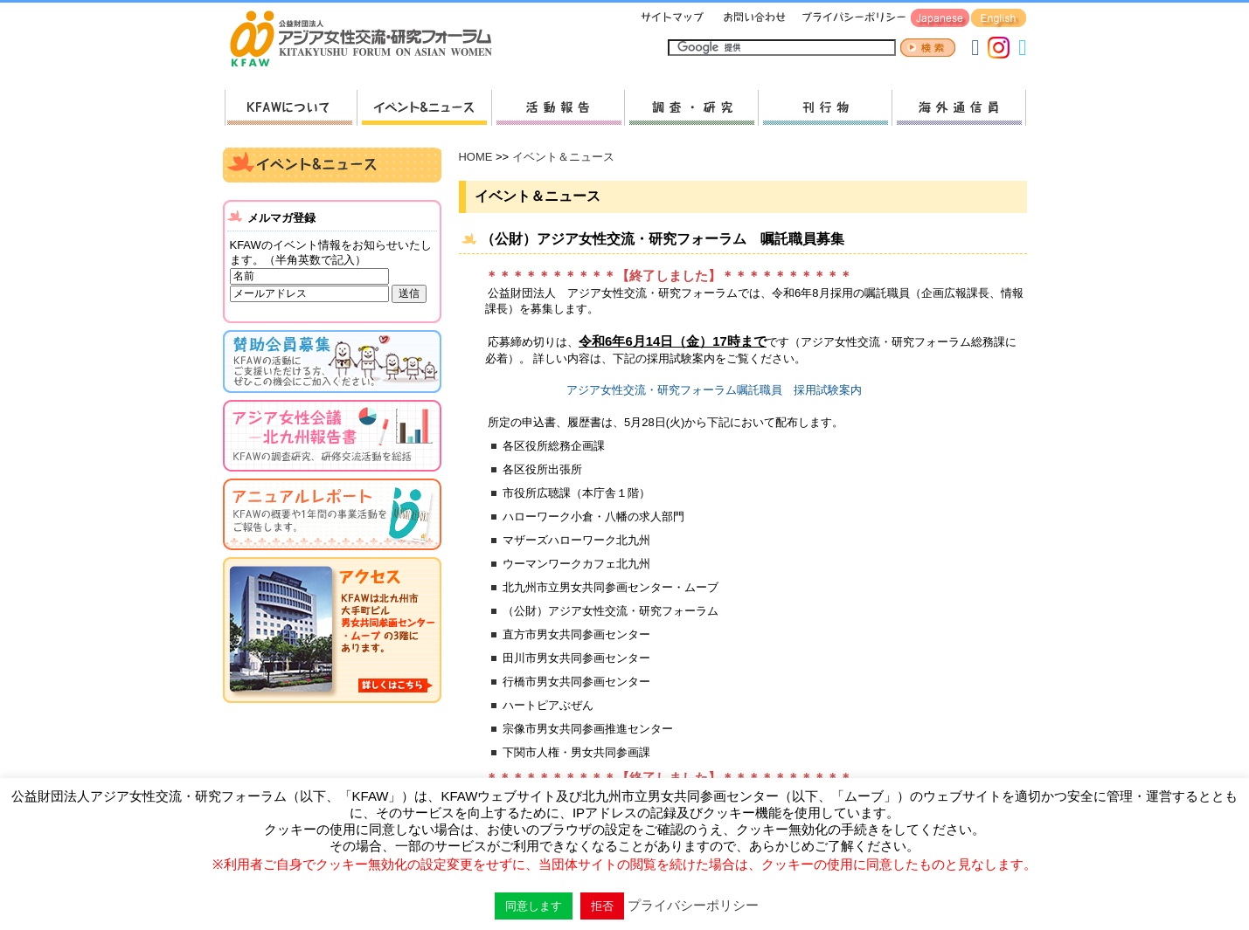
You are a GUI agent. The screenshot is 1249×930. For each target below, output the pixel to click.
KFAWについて (291, 108)
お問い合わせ (752, 19)
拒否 (602, 906)
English (998, 19)
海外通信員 (959, 108)
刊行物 (825, 108)
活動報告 (557, 108)
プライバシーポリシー (851, 19)
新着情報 (424, 108)
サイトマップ (673, 19)
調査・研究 (691, 108)
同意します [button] (533, 906)
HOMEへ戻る (368, 40)
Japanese (940, 19)
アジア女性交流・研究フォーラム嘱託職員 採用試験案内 (714, 389)
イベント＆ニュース (563, 156)
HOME (476, 156)
